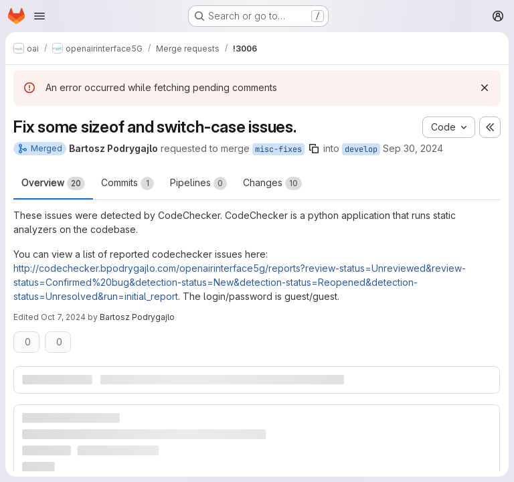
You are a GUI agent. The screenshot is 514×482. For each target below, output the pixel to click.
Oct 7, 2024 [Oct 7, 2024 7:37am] (63, 317)
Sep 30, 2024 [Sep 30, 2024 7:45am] (413, 148)
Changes (272, 183)
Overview (53, 183)
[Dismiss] (485, 88)
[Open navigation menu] (39, 16)
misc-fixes (278, 149)
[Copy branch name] (314, 149)
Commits (127, 183)
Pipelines (198, 183)
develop (361, 149)
